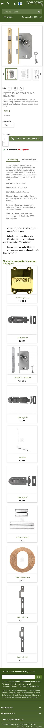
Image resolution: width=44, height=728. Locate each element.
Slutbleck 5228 (22, 617)
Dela (9, 88)
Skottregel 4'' (23, 338)
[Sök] (22, 11)
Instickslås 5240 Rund (22, 378)
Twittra (15, 88)
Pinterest (21, 88)
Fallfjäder (22, 457)
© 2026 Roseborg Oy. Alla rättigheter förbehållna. (19, 724)
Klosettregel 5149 (22, 298)
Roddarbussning (22, 537)
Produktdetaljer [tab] (29, 159)
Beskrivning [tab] (13, 159)
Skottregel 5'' (23, 417)
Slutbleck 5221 (22, 657)
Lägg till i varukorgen (25, 138)
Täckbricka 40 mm (23, 577)
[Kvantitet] (5, 138)
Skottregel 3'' (23, 497)
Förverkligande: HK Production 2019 (29, 727)
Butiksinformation (13, 719)
